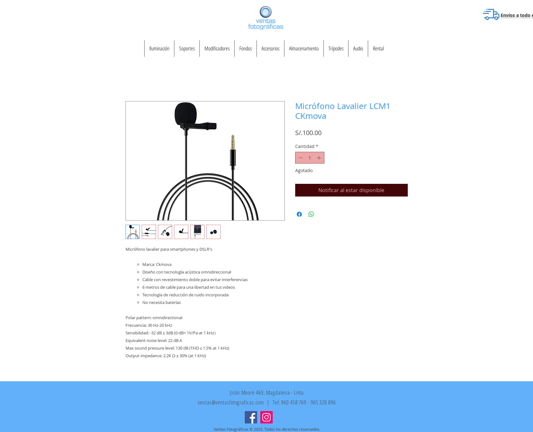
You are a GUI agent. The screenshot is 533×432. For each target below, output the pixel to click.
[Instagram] (266, 417)
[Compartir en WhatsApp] (311, 214)
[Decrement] (300, 157)
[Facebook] (251, 417)
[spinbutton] (309, 157)
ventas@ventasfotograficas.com (231, 402)
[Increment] (319, 157)
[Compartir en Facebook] (299, 214)
